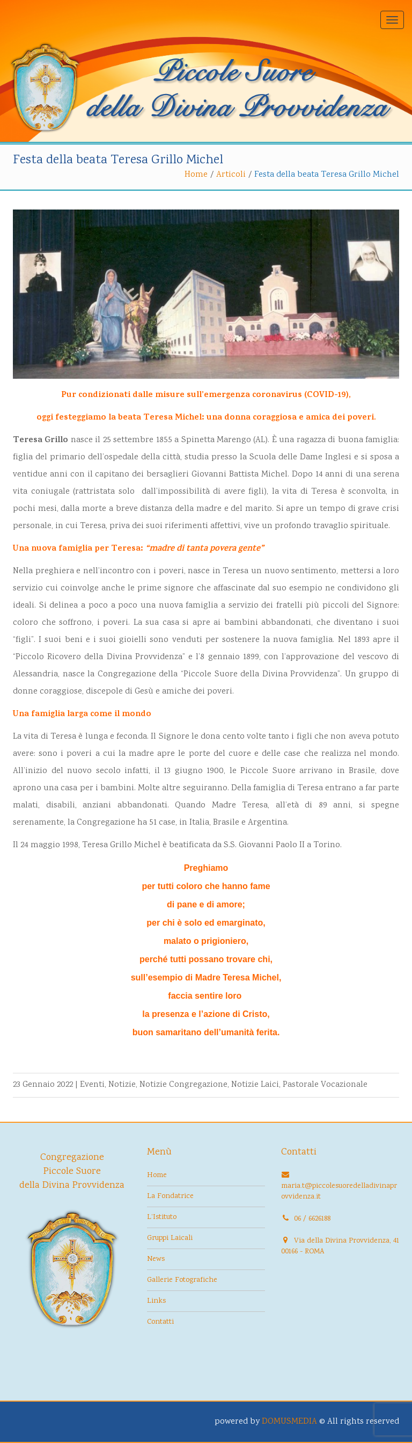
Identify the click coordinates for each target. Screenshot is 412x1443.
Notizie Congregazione (183, 1085)
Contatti (160, 1322)
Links (156, 1301)
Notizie (122, 1085)
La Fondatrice (170, 1196)
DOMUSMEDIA (289, 1422)
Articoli (231, 175)
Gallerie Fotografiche (182, 1280)
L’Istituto (161, 1217)
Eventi (92, 1085)
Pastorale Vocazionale (325, 1085)
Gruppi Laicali (170, 1238)
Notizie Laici (255, 1085)
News (156, 1259)
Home (196, 175)
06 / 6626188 (312, 1219)
